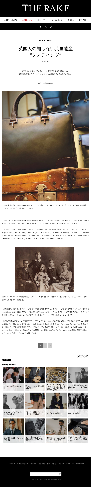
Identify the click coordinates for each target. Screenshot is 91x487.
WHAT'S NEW (10, 20)
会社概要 (33, 464)
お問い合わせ (51, 464)
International (80, 464)
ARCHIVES (41, 20)
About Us (11, 464)
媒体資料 (42, 464)
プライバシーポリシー (66, 464)
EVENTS (83, 20)
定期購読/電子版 (22, 464)
